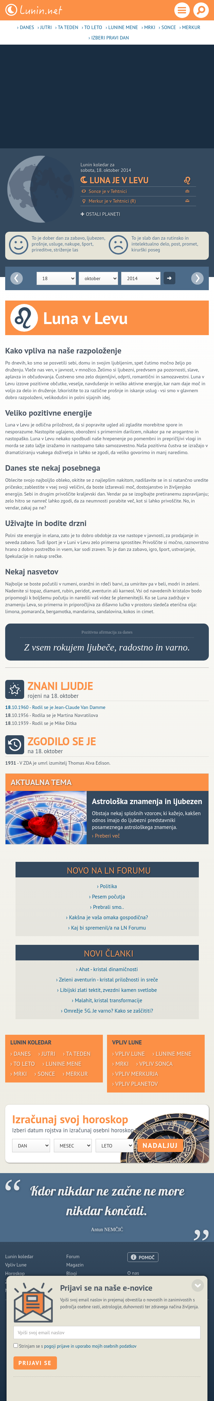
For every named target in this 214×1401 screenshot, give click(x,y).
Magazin (75, 1265)
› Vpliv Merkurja (135, 1074)
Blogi (71, 1273)
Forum (72, 1256)
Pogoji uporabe (142, 1290)
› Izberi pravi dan (109, 38)
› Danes (25, 27)
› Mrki (148, 27)
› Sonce (167, 27)
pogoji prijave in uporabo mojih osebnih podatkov (90, 1375)
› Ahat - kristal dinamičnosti (107, 969)
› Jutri (45, 27)
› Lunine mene (122, 27)
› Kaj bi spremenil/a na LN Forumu (107, 927)
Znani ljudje (60, 686)
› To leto (92, 27)
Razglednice (78, 1282)
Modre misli (17, 1290)
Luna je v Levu (138, 180)
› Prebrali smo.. (107, 906)
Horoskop (15, 1273)
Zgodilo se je (62, 741)
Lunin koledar (19, 1256)
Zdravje (12, 1282)
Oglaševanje (140, 1281)
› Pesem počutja (107, 896)
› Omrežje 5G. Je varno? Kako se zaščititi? (107, 1010)
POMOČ (147, 1257)
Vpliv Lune (16, 1265)
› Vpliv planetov (135, 1084)
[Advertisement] (107, 96)
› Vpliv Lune (128, 1054)
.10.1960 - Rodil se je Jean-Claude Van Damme (55, 707)
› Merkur (190, 27)
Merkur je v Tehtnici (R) (138, 201)
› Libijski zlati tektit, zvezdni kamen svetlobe (107, 989)
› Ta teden (66, 27)
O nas (133, 1273)
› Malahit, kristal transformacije (107, 1000)
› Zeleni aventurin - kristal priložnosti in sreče (107, 979)
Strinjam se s (77, 1375)
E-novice (75, 1290)
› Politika (107, 886)
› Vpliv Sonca (154, 1064)
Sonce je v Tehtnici (138, 191)
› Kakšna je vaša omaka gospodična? (107, 917)
